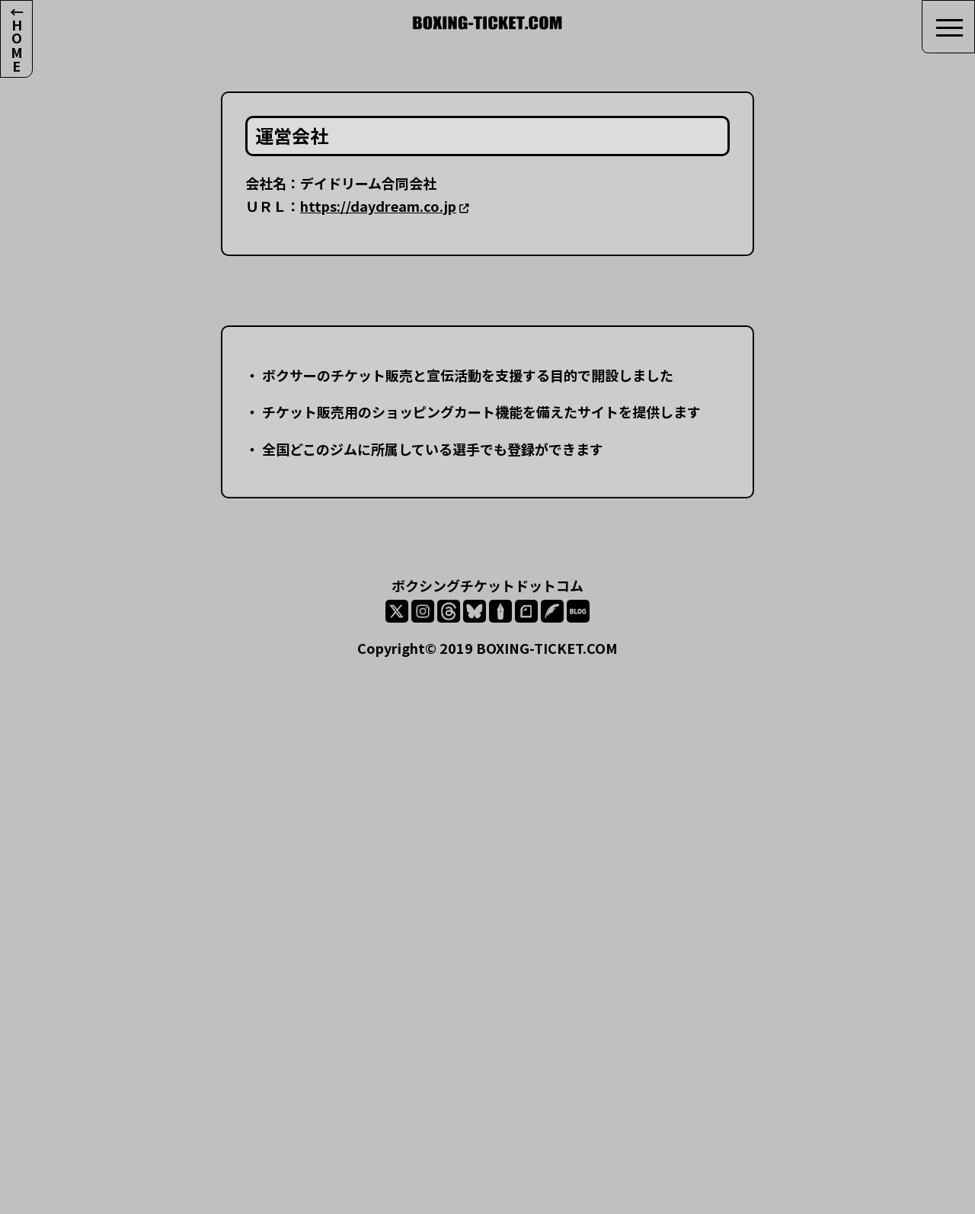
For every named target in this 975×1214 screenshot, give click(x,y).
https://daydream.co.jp (378, 206)
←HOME (17, 39)
